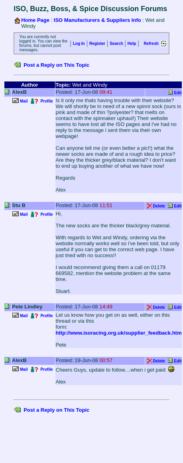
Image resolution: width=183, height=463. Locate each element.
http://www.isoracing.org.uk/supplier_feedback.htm (119, 333)
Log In (79, 43)
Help (132, 43)
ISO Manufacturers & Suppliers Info (97, 20)
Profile (46, 101)
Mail (24, 101)
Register (97, 43)
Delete (159, 206)
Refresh (151, 43)
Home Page (35, 20)
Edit (178, 93)
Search (116, 43)
